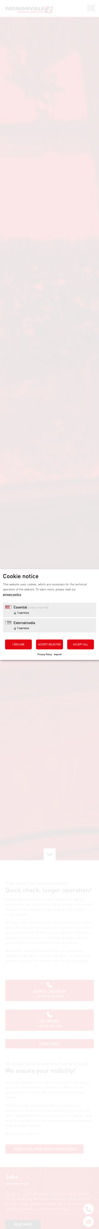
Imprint (58, 654)
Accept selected (49, 644)
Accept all (80, 644)
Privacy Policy (44, 654)
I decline (18, 644)
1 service (21, 612)
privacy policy (12, 594)
